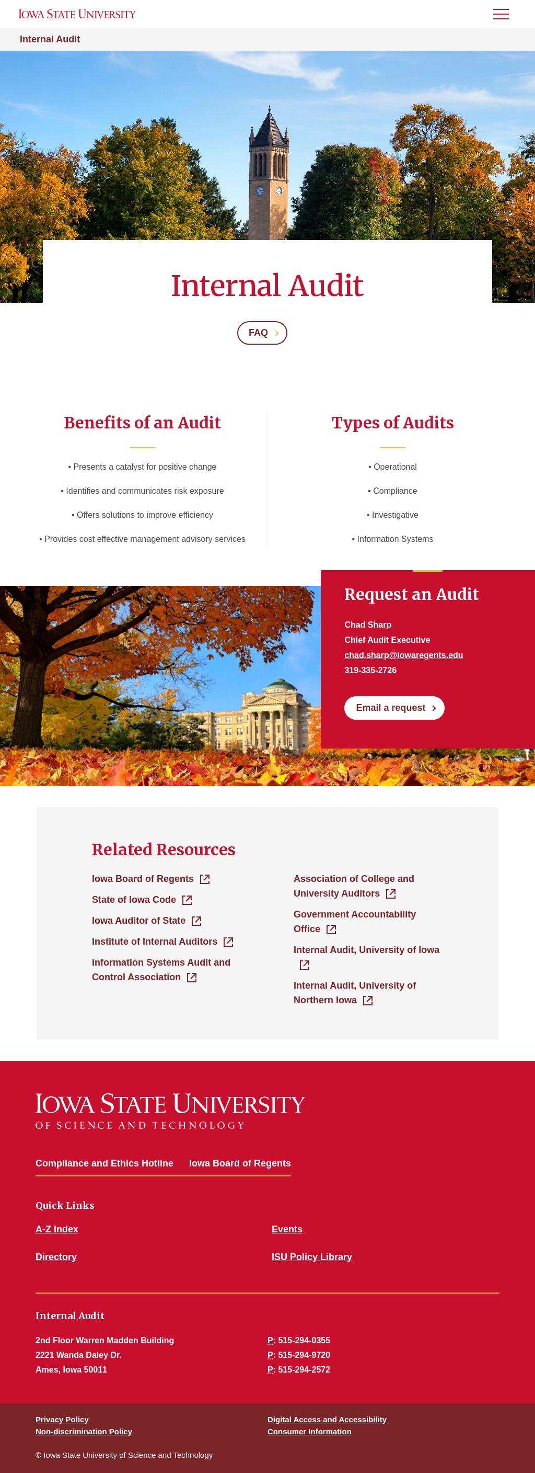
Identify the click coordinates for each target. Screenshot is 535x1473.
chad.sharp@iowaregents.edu (403, 655)
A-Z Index (57, 1229)
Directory (56, 1257)
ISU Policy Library (312, 1257)
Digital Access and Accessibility (327, 1419)
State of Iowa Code (134, 899)
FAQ (258, 332)
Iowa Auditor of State (138, 920)
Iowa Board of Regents (143, 879)
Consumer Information (310, 1431)
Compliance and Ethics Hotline (104, 1163)
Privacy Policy (62, 1419)
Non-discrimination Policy (84, 1431)
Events (287, 1229)
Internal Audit (50, 39)
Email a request (390, 707)
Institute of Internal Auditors (154, 941)
